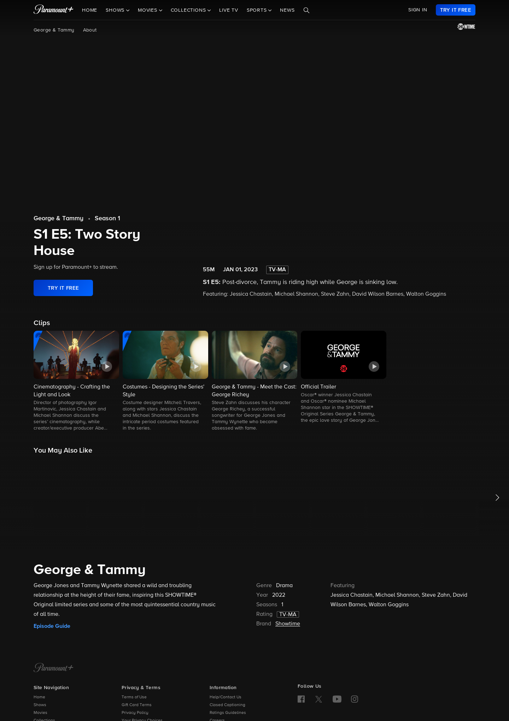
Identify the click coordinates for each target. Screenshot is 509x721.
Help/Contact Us (225, 697)
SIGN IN (417, 9)
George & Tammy (54, 30)
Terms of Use (134, 697)
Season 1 (107, 218)
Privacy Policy (135, 713)
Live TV (228, 10)
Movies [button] (148, 10)
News (287, 10)
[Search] (306, 10)
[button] (76, 381)
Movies (40, 713)
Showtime (287, 624)
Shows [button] (116, 10)
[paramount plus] (54, 10)
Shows (40, 705)
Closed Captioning (227, 705)
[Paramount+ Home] (54, 668)
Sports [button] (258, 10)
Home (89, 10)
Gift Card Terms (137, 705)
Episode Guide (52, 626)
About (90, 30)
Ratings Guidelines (228, 713)
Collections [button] (189, 10)
